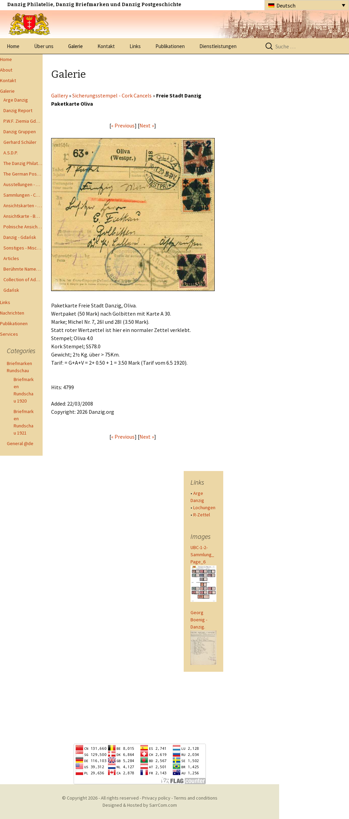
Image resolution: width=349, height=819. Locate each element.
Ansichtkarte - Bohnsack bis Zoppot (23, 216)
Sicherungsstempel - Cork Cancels (112, 95)
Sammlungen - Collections (23, 195)
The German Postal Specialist (23, 174)
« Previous (123, 125)
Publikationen (170, 46)
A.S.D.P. (10, 153)
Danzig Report (17, 110)
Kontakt (106, 46)
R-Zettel (201, 515)
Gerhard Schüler (19, 142)
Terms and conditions (195, 798)
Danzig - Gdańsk (19, 237)
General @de (20, 443)
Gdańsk (11, 290)
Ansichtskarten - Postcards (23, 205)
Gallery (59, 95)
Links (135, 46)
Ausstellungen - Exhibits (23, 184)
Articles (11, 258)
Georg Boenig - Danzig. (199, 619)
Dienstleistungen (218, 46)
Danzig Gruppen (19, 131)
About (6, 70)
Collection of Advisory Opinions (23, 279)
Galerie (75, 46)
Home (13, 46)
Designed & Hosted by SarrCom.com (140, 805)
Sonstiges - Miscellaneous (23, 248)
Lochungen (204, 507)
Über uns (44, 46)
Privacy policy (156, 798)
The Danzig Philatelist (23, 163)
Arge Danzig (15, 100)
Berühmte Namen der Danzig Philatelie (23, 269)
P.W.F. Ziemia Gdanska (23, 121)
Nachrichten (12, 313)
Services (9, 334)
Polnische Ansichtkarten (23, 227)
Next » (146, 125)
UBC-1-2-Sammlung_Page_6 (202, 554)
